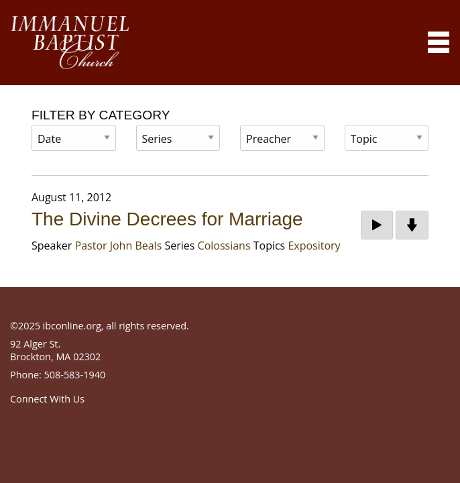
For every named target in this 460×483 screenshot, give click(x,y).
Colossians (224, 245)
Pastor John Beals (118, 245)
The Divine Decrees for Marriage (167, 219)
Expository (314, 245)
